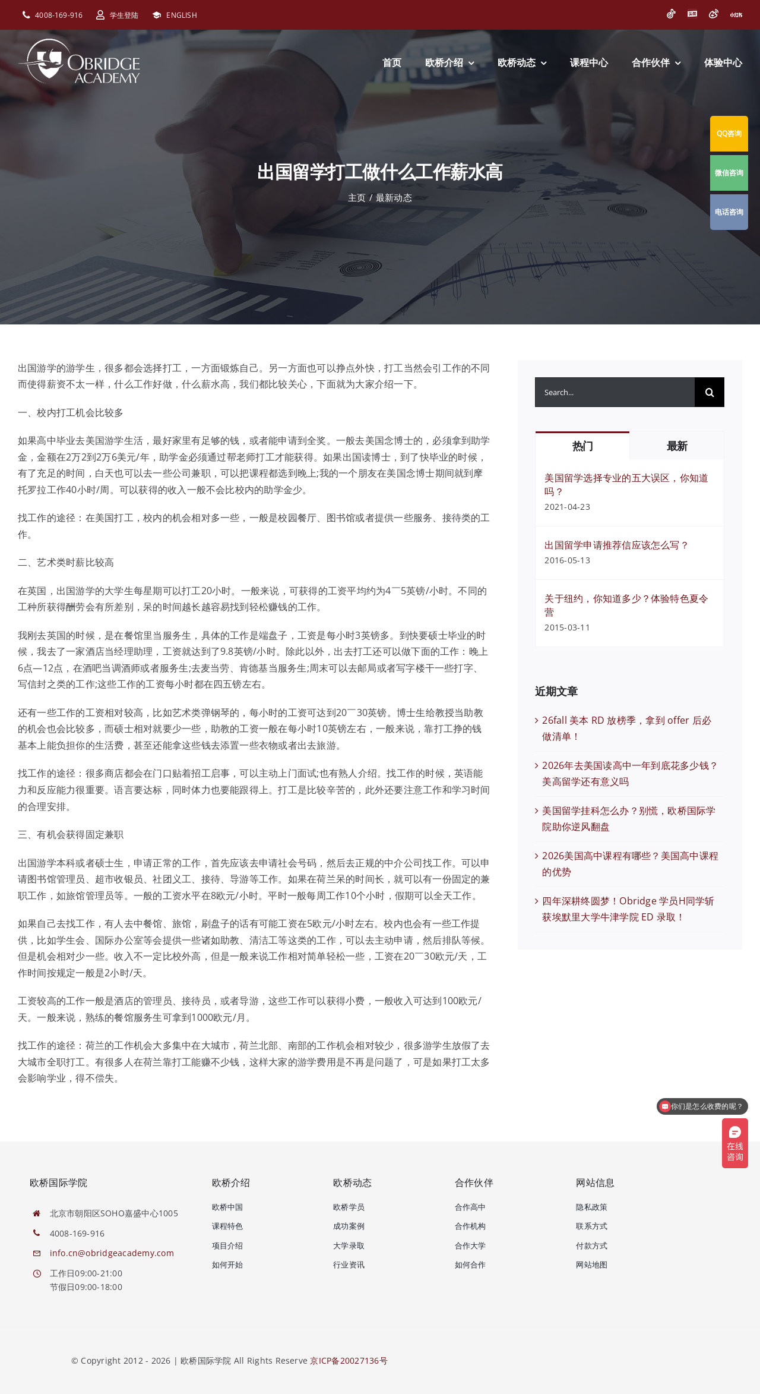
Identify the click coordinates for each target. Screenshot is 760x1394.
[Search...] (615, 392)
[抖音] (671, 13)
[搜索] (709, 392)
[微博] (713, 13)
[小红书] (736, 15)
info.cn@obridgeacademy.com (112, 1253)
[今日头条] (692, 13)
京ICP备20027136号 (348, 1360)
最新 (677, 446)
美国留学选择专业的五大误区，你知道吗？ (626, 484)
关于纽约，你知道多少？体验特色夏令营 (626, 605)
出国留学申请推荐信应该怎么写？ (616, 544)
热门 (582, 446)
